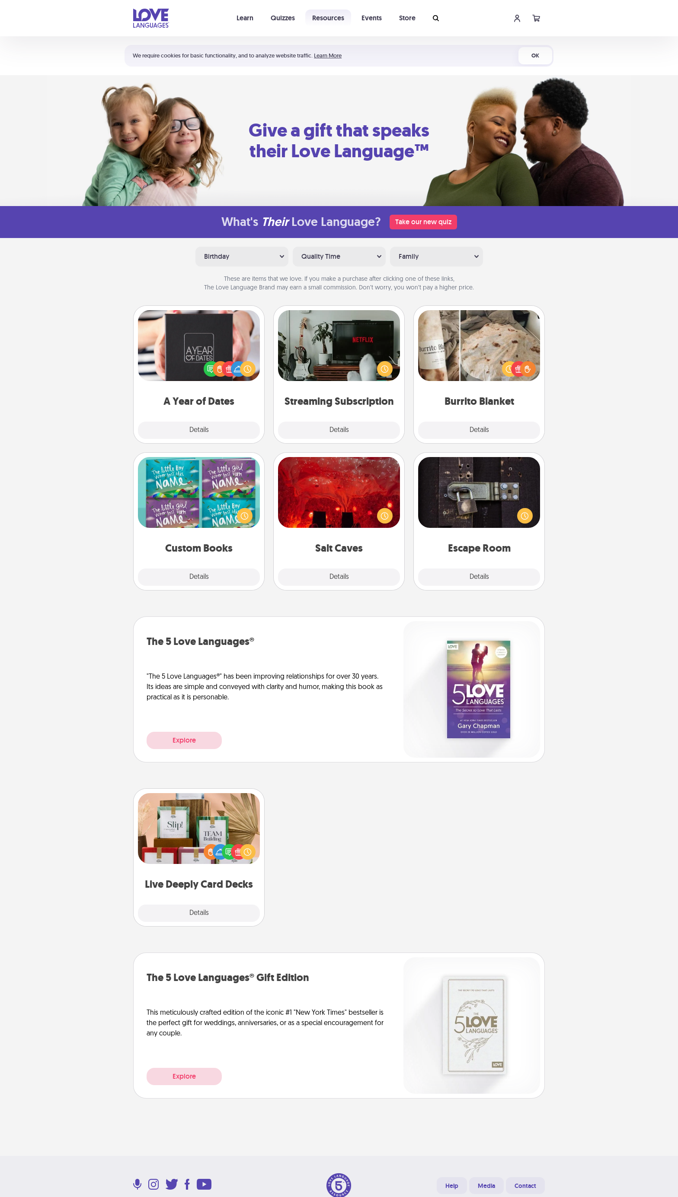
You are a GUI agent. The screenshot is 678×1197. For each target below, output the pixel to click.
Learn (245, 17)
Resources (328, 17)
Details (199, 430)
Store (407, 17)
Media (486, 1186)
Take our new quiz (423, 221)
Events (371, 17)
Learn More (328, 55)
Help (451, 1186)
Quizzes (283, 17)
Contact (525, 1186)
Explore (184, 740)
